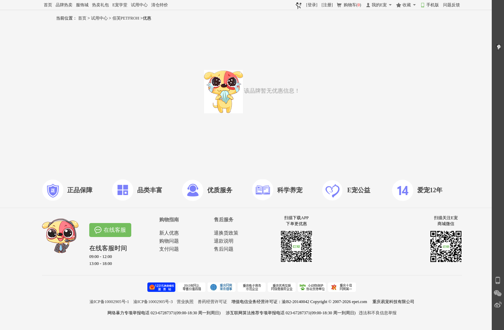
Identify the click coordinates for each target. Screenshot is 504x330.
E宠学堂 (119, 4)
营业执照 (185, 301)
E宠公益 (358, 190)
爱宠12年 (429, 190)
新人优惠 (169, 233)
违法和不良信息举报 (378, 312)
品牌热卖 (64, 4)
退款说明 (223, 241)
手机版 (432, 4)
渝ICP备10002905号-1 (109, 301)
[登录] (311, 4)
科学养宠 (289, 190)
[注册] (327, 4)
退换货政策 (226, 233)
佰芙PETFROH (126, 18)
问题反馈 (451, 4)
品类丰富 (149, 190)
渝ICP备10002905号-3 (153, 301)
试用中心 (139, 4)
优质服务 (219, 190)
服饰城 (82, 4)
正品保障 (79, 190)
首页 (48, 4)
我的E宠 (379, 4)
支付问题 (169, 249)
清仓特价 (159, 4)
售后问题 (223, 249)
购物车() (352, 4)
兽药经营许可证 (212, 301)
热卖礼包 (100, 4)
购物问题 (169, 241)
